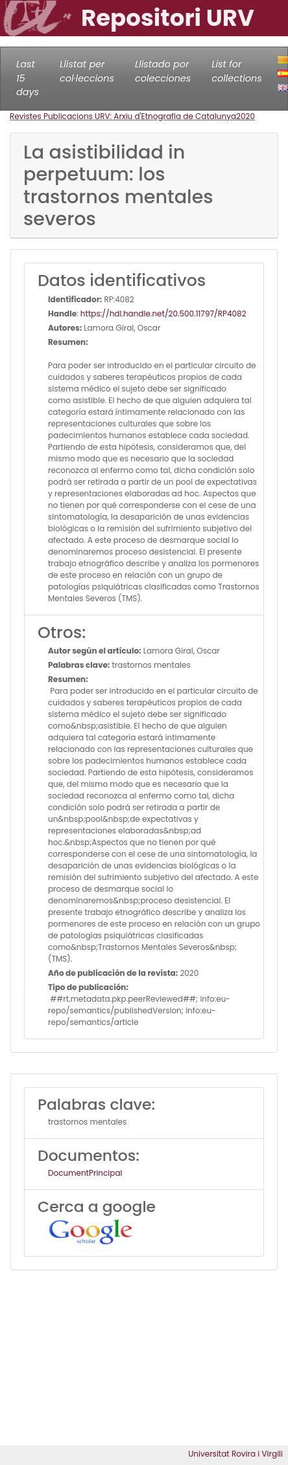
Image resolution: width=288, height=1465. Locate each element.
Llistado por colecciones (163, 71)
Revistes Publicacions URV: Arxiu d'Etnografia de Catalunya (123, 116)
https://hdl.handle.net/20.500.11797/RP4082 (163, 313)
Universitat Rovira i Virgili (235, 1453)
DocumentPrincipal (85, 1172)
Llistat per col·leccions (87, 71)
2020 (245, 116)
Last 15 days (27, 78)
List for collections (236, 71)
